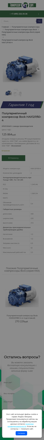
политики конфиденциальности (21, 425)
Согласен (21, 433)
